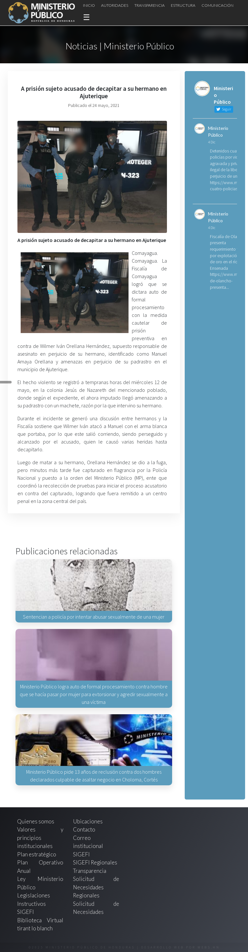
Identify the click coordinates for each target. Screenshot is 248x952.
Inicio (89, 5)
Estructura (183, 5)
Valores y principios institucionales (40, 837)
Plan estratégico (37, 854)
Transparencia (149, 5)
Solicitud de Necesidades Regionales (96, 887)
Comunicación (217, 5)
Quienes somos (35, 821)
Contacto (84, 829)
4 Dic (211, 142)
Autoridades (114, 5)
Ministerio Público (218, 131)
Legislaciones (33, 895)
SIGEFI (81, 854)
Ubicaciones (88, 821)
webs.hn (209, 947)
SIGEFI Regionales (95, 862)
